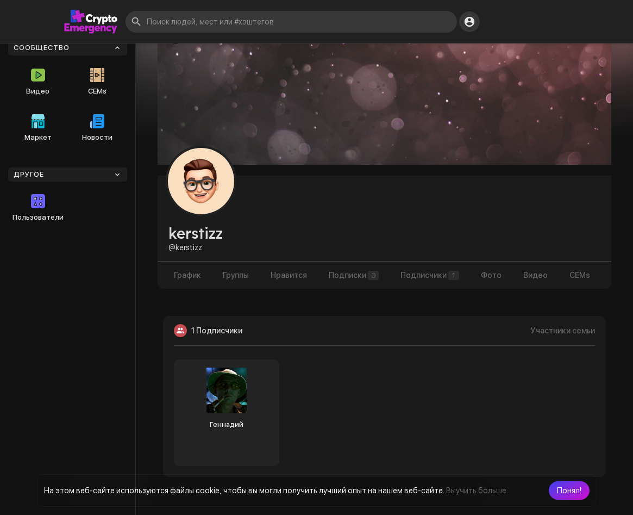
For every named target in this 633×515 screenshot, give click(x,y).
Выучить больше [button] (476, 490)
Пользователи (38, 207)
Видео (37, 81)
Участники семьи (563, 330)
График (187, 275)
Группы (236, 275)
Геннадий (226, 424)
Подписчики (429, 275)
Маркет (38, 127)
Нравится (289, 275)
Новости (97, 127)
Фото (491, 275)
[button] (569, 490)
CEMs (97, 81)
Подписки (354, 275)
